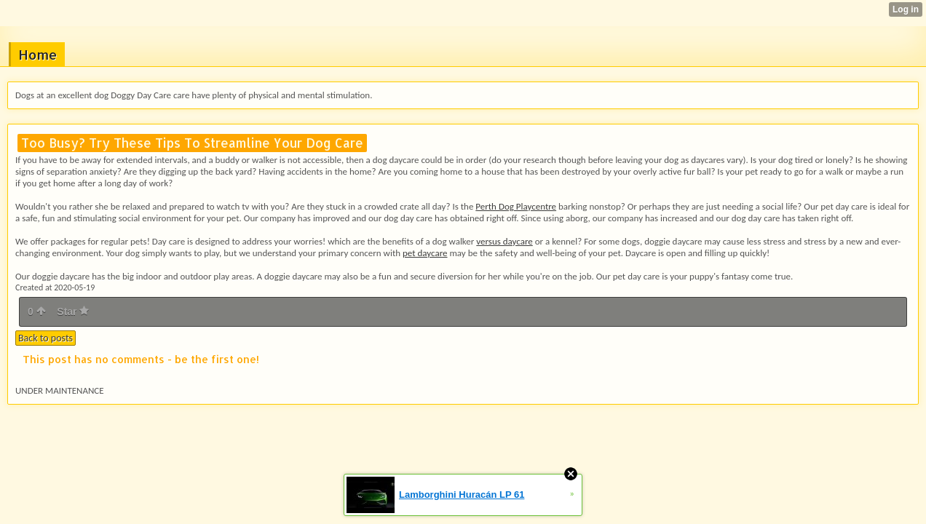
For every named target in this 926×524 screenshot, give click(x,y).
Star (73, 311)
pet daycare (425, 252)
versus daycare (504, 241)
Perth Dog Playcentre (515, 206)
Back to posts (45, 338)
